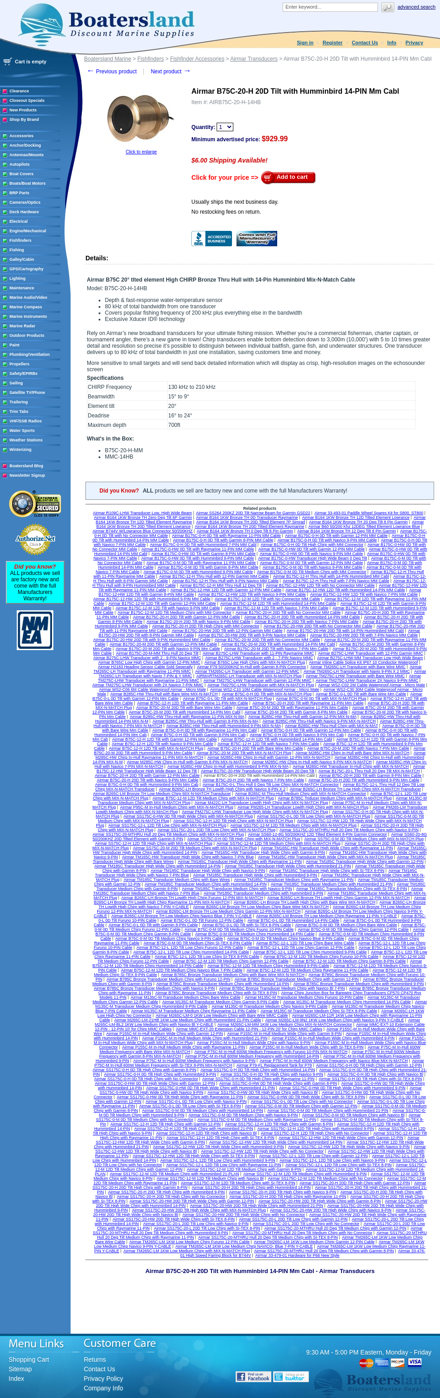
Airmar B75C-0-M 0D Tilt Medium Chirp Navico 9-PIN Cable (169, 938)
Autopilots (19, 164)
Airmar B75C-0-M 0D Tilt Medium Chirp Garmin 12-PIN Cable (353, 929)
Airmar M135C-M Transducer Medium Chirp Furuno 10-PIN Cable (304, 997)
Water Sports (22, 430)
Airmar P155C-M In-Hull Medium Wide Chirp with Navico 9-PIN (253, 1042)
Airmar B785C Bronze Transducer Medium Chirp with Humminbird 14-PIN (222, 983)
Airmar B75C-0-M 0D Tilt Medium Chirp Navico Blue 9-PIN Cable (285, 938)
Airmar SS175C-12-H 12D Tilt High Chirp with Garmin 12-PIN (165, 1124)
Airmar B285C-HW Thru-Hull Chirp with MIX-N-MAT (331, 725)
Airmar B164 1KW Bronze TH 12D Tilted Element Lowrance (355, 517)
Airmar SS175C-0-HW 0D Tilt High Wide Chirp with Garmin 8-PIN (278, 1083)
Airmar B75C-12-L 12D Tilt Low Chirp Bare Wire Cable (305, 943)
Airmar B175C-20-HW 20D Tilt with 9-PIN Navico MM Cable (252, 635)
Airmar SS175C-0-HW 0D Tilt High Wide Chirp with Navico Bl (263, 1092)
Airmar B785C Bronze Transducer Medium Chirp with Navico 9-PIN (154, 988)
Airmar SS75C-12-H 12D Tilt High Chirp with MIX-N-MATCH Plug (153, 843)
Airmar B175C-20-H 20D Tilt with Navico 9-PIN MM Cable (199, 621)
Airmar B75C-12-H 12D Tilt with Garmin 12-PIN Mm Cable (164, 739)
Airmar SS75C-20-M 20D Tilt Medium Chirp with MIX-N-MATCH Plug (195, 848)
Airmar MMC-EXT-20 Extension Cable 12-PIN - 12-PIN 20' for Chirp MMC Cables (249, 1029)
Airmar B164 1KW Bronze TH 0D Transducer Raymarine (247, 517)
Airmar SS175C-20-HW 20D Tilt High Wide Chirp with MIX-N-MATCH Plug (199, 1210)
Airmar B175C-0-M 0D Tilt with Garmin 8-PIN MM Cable (208, 567)
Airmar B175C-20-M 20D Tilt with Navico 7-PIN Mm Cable (276, 648)
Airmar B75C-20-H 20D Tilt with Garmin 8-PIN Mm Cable (370, 775)
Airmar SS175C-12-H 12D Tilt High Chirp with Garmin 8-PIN (279, 1124)
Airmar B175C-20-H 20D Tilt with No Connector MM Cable (288, 612)
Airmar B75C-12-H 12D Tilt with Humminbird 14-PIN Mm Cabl (276, 739)
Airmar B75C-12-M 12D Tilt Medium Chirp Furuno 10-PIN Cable (321, 956)
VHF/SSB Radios (25, 421)
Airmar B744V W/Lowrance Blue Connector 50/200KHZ (143, 531)
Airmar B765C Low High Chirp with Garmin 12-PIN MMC (149, 662)
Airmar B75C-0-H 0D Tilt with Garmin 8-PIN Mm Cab (198, 735)
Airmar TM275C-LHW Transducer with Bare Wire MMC (355, 676)
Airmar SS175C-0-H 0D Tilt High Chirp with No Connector (146, 1079)
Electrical (18, 221)
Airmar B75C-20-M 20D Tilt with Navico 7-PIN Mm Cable (359, 748)
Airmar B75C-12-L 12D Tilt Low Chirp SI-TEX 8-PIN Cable (207, 956)
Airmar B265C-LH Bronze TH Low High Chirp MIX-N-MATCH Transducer (355, 789)
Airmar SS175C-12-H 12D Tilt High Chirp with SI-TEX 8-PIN (220, 1137)
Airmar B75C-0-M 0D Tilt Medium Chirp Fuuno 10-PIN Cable (239, 929)
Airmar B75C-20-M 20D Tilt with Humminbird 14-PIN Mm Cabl (185, 712)
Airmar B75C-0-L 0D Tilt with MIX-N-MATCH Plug (227, 698)
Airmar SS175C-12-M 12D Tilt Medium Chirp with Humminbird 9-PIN (305, 1174)
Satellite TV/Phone (27, 392)
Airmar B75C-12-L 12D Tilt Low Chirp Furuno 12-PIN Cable (190, 947)
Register (333, 42)
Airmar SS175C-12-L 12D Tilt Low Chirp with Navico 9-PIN (332, 1160)
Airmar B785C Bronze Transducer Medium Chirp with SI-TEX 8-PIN (216, 993)
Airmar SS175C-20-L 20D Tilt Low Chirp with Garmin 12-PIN (293, 1219)
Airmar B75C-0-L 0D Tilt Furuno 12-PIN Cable (202, 920)
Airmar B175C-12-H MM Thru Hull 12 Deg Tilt (221, 585)
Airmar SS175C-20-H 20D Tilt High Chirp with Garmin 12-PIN (354, 1183)
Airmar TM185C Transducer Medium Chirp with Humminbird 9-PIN (263, 893)
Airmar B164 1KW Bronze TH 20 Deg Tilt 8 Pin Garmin (358, 522)
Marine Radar (22, 326)
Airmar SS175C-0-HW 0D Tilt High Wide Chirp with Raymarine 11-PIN (180, 1097)
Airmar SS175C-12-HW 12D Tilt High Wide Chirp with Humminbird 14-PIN (276, 1142)
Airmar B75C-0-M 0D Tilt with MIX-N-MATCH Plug (321, 698)
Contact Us (365, 42)
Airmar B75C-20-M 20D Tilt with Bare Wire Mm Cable (184, 707)
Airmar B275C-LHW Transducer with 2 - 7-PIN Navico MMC (259, 658)
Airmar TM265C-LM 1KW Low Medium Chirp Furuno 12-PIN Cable (189, 1242)
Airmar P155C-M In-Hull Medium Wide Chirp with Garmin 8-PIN (284, 1033)
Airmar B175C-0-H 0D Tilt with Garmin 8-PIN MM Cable (223, 540)
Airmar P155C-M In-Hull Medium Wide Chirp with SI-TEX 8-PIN (306, 1047)
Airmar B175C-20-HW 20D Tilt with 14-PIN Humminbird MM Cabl (345, 630)
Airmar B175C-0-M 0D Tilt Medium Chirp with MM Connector (311, 572)
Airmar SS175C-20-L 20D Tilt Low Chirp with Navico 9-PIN (195, 1223)
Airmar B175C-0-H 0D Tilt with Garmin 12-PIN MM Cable (336, 535)
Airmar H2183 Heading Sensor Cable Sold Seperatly (145, 667)
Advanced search (416, 7)
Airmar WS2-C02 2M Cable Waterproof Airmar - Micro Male (371, 685)
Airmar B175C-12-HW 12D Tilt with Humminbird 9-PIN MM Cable (151, 599)
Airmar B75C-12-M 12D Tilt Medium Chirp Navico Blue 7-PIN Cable (181, 970)
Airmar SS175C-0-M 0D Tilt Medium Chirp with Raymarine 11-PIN (257, 1119)
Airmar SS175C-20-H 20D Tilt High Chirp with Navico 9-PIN (282, 1192)
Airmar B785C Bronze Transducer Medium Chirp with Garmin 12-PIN (297, 979)
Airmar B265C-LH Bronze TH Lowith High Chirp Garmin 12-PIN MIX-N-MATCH (338, 897)
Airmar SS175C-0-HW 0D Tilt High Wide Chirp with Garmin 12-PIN (155, 1083)
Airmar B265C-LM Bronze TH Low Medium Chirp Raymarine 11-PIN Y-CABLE (326, 916)
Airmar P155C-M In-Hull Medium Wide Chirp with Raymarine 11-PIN (183, 1047)
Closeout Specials (27, 100)
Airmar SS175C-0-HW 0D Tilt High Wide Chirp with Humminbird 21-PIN (210, 1088)
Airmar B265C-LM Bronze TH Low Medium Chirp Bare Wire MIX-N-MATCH (261, 907)
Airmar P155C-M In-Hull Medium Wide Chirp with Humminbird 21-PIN (204, 1038)
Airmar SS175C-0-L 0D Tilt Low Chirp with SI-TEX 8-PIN (190, 1106)
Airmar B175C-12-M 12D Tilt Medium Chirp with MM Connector (175, 612)
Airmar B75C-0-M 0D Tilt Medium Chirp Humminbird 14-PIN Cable (254, 934)
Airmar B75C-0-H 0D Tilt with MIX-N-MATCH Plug (267, 694)
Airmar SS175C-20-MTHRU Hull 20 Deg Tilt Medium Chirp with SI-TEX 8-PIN (268, 1237)
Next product (171, 71)
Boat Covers (21, 174)
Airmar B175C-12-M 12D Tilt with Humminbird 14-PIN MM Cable (278, 603)
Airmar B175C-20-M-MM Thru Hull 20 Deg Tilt (157, 653)
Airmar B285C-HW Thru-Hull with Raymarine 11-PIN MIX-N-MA (187, 716)
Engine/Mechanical (27, 231)
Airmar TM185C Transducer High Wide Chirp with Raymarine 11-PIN (240, 861)
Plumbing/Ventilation (29, 354)
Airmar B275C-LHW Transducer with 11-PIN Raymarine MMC (258, 653)
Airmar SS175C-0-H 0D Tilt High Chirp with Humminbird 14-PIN (257, 1070)
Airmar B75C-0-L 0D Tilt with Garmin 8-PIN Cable (153, 925)
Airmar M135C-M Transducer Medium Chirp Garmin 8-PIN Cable (220, 1002)
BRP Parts (19, 193)
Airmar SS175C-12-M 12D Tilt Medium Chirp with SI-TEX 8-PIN (238, 1183)
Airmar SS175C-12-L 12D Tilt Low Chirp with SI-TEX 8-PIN (338, 1165)
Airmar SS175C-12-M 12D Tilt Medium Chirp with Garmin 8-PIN (244, 1169)
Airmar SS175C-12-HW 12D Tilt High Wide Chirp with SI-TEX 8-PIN (194, 1156)
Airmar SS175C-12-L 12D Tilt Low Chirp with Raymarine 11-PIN (223, 1165)
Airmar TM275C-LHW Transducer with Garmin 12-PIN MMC (257, 680)
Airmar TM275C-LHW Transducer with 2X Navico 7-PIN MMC (147, 685)
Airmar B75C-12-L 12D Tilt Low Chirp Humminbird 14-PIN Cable (191, 952)
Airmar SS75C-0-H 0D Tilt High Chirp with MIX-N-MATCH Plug (243, 839)
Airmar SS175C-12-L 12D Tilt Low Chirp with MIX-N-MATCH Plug (168, 825)
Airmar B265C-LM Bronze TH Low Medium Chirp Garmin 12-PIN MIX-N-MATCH (228, 911)
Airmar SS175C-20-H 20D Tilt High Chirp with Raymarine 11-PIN (287, 1196)
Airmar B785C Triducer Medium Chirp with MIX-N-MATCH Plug (335, 798)
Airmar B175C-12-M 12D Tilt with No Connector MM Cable (267, 599)
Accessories (21, 136)
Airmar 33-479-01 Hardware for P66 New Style (297, 1255)
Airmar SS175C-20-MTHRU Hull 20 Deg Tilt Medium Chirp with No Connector (302, 1232)
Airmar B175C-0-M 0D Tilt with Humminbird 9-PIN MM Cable (198, 572)
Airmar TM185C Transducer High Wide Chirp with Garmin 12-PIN (365, 861)
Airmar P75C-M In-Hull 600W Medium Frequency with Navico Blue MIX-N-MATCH (333, 1060)
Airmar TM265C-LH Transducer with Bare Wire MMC (357, 667)
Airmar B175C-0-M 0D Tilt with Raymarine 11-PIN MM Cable (201, 562)
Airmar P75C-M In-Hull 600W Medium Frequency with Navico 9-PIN (194, 1060)
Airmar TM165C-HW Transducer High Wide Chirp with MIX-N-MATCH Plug (325, 857)
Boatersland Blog (26, 466)
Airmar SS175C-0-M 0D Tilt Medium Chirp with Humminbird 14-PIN (202, 1110)
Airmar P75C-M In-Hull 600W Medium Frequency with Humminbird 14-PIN (252, 1056)
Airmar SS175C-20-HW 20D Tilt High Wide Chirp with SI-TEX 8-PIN (174, 1219)
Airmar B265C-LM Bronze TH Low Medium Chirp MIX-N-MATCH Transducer (162, 793)
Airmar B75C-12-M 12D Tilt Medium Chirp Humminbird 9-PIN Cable (268, 965)
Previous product (111, 71)
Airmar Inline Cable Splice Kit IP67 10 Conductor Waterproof (363, 662)
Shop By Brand (24, 119)
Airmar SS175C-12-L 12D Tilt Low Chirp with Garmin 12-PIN (313, 1156)
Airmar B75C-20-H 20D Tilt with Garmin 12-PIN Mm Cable (147, 775)
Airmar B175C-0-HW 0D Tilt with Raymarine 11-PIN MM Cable (198, 549)
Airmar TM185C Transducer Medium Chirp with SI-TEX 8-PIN (351, 888)
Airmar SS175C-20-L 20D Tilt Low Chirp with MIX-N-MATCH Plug (216, 830)
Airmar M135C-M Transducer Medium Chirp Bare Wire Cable (186, 997)
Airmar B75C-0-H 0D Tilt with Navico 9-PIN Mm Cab (297, 735)
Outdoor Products (26, 335)
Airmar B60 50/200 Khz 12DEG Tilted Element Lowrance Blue (364, 526)
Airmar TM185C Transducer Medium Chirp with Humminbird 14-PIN (205, 884)
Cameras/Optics (25, 202)
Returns (95, 1359)
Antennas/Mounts (26, 155)
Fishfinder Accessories (197, 59)
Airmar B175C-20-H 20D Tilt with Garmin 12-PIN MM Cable (186, 617)
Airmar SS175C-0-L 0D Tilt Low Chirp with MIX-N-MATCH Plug (313, 816)
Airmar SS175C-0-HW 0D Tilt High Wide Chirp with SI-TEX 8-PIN (306, 1097)
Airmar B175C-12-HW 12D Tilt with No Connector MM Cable (320, 585)
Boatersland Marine (107, 59)
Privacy (414, 42)
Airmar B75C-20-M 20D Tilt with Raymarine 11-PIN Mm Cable (292, 707)
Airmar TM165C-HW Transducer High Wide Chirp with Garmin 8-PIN (263, 852)
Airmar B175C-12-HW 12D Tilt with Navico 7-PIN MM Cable (364, 594)
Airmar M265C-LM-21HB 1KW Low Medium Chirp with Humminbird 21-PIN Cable (187, 1020)
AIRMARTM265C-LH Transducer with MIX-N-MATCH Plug (249, 676)
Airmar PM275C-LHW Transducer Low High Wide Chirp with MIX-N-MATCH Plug (255, 811)
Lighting (17, 278)
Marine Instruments (28, 316)
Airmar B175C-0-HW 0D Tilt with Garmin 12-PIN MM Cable (311, 549)
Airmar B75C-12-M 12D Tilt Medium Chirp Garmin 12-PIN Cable (231, 961)
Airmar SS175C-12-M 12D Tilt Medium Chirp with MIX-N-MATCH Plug (293, 825)
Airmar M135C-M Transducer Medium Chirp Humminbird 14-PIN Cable (347, 1002)
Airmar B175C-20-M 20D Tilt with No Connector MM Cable (267, 639)
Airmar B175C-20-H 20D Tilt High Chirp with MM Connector (206, 626)
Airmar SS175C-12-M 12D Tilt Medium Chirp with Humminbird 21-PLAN (174, 1174)
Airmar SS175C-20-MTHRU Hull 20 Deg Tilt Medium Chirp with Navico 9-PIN (348, 830)
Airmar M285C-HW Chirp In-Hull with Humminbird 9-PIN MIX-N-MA (228, 766)
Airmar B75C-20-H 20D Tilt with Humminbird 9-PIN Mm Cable (364, 780)
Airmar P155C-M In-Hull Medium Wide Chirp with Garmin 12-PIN (164, 1033)
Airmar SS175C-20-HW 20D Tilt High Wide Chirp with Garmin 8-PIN (319, 1201)
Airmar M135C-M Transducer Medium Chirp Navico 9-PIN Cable (269, 1006)
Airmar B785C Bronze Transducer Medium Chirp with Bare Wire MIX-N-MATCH (232, 974)
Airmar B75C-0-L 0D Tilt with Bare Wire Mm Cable (361, 694)
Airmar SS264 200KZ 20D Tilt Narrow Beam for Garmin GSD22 (253, 513)
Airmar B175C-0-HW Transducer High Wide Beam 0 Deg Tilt (312, 558)
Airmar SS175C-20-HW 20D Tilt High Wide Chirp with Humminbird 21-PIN (256, 1205)
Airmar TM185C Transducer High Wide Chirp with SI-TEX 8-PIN (327, 870)
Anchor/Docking (25, 145)
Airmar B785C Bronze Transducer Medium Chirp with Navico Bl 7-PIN (282, 988)
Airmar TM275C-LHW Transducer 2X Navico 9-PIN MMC (367, 680)
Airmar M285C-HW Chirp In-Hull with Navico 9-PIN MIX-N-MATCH (312, 762)
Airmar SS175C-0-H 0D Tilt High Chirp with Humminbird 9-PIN (160, 1074)
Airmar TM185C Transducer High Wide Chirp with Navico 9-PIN (208, 870)
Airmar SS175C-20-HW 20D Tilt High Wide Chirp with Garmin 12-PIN (191, 1201)
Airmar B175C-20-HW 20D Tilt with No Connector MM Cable (318, 626)
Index (16, 1378)
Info (391, 42)
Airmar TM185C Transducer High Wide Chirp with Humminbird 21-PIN (288, 866)
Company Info (103, 1388)
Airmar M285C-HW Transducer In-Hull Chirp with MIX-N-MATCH (351, 766)
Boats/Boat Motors (27, 183)
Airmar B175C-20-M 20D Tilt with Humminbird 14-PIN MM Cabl (278, 644)
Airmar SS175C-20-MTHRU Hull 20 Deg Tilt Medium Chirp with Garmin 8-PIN (324, 1251)
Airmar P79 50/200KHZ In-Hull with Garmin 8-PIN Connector (251, 667)
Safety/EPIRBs (23, 373)
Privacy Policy (103, 1378)
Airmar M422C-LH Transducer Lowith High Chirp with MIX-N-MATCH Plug (261, 802)
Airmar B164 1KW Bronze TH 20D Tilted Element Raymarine (249, 526)
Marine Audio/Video (28, 297)
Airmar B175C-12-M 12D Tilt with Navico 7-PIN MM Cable (276, 608)
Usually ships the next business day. (235, 202)
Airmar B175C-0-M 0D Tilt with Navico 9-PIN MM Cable (313, 567)
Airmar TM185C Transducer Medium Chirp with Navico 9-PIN (237, 888)
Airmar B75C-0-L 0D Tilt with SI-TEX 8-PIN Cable (246, 925)
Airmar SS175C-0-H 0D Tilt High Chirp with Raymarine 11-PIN (258, 1079)
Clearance (19, 91)
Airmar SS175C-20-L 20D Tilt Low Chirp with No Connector (306, 1223)
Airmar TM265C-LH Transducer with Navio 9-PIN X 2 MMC (356, 671)
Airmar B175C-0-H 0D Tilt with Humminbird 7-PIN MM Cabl (203, 544)
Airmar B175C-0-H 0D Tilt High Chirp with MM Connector (311, 544)
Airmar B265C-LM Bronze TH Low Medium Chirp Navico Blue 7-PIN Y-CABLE (181, 916)
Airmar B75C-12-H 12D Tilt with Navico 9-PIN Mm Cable (162, 744)
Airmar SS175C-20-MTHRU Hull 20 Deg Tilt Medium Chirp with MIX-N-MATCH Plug (168, 834)
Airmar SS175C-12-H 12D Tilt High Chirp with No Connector (315, 1133)
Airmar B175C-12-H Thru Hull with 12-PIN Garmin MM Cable (214, 576)
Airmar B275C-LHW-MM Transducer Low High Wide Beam (370, 658)
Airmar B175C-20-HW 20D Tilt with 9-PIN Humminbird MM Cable (151, 639)
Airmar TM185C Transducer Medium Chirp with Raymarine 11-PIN (294, 879)
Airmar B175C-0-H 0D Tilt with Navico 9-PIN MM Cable (327, 540)
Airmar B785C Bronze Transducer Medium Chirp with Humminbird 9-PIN (358, 983)
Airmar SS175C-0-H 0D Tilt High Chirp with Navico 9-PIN (271, 1074)
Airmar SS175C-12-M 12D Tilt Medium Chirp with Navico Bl (210, 1178)
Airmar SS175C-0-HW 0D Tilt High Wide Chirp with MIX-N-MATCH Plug (188, 816)
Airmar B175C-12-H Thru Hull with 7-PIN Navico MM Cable (336, 581)
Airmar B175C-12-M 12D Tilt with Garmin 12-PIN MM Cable (162, 603)
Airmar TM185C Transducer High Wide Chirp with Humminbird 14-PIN (158, 866)
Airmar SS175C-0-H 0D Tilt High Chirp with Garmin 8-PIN (144, 1070)
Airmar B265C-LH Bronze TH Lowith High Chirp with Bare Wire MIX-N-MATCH (304, 902)
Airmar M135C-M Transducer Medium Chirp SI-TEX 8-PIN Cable (318, 1011)
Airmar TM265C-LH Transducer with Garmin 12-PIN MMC (247, 671)
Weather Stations (26, 440)
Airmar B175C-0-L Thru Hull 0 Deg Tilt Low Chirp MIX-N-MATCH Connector (271, 784)
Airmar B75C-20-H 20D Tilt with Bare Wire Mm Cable (255, 748)
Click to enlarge (141, 151)
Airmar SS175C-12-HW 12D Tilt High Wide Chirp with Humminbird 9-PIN (218, 1146)
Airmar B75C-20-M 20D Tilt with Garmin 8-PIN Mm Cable (296, 712)
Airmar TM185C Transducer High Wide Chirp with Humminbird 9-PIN (255, 875)
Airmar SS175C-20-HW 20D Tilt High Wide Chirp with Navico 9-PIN (331, 1210)
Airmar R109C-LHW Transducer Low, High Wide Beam (142, 513)
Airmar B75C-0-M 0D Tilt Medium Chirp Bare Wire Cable (346, 925)
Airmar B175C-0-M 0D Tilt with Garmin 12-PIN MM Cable (311, 562)
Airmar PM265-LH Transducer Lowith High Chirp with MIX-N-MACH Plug (303, 807)
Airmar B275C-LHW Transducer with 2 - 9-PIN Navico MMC (147, 658)
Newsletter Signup (27, 475)
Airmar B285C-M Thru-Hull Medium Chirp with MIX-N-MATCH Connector (300, 793)
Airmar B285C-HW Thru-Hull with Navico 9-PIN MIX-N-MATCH (319, 721)
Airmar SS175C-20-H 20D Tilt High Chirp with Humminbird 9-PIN (166, 1192)
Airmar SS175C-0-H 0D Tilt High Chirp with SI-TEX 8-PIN (370, 1079)
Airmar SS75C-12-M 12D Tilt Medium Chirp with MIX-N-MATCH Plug (279, 843)
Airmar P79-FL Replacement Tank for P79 (274, 1065)
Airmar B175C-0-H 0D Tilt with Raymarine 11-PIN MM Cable (226, 535)
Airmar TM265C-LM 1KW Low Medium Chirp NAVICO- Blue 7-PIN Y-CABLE (244, 1246)
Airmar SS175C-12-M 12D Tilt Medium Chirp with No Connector (325, 1178)
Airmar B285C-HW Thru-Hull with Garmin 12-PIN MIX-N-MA (302, 716)
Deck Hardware (24, 212)
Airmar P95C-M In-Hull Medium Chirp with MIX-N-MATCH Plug (176, 807)
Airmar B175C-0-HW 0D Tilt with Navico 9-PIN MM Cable (311, 553)
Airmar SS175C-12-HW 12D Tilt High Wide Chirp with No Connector (262, 1151)
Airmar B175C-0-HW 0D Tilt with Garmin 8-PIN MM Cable (203, 553)
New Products (23, 110)
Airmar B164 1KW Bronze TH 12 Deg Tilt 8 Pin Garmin (346, 531)
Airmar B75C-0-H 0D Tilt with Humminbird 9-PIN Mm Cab (147, 784)
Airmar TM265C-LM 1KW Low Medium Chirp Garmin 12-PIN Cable (314, 1242)
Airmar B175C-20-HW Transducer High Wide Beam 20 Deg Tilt (257, 771)
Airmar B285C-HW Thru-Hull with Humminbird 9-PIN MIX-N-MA (223, 725)
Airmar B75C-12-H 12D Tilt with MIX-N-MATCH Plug (156, 748)
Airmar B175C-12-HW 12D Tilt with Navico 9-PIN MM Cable (252, 594)
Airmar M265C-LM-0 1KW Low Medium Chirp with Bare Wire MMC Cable (222, 1015)
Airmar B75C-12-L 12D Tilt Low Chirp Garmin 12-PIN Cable (301, 947)
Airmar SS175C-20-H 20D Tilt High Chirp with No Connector (171, 1196)
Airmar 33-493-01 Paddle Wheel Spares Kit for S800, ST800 (368, 513)
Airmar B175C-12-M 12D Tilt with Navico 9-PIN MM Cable (168, 608)
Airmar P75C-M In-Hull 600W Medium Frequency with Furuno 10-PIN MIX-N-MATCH (270, 1051)
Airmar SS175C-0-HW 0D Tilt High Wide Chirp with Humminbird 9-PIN (342, 1088)
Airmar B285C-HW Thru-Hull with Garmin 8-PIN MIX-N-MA (205, 721)
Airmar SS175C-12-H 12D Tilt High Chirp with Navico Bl (206, 1133)
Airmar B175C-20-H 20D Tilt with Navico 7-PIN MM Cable (307, 621)
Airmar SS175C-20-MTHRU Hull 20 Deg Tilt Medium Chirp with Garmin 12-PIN (336, 1228)
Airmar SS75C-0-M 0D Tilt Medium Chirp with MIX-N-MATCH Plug (364, 839)
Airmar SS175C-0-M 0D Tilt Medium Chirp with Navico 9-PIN (243, 1115)
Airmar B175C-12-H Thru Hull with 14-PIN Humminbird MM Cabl (331, 576)
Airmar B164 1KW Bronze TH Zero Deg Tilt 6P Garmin (143, 517)
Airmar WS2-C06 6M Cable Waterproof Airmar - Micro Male (152, 689)
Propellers (19, 364)
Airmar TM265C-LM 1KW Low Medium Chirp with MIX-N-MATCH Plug (186, 1251)
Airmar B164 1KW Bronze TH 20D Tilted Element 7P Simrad (250, 522)
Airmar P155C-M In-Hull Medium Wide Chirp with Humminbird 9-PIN (333, 1038)
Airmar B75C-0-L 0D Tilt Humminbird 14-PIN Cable (293, 920)
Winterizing (20, 449)
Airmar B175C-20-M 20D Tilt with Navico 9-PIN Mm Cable (168, 648)
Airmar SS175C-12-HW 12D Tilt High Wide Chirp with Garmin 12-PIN (341, 1137)
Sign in (305, 42)
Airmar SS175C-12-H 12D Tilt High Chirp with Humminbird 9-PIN (315, 1128)
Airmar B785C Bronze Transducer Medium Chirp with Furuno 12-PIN (169, 979)
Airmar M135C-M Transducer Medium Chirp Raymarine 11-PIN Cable (193, 1011)
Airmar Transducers (254, 59)
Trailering (18, 402)
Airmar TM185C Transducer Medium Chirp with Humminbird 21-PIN (332, 884)
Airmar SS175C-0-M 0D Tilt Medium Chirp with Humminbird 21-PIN (327, 1110)
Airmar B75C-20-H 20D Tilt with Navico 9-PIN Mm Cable (148, 780)
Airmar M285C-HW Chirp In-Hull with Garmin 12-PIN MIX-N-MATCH (269, 757)
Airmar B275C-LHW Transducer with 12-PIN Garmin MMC (370, 653)
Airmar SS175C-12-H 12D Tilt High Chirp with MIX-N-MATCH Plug (233, 821)
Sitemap (20, 1369)
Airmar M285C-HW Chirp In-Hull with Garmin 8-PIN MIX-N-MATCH (187, 762)
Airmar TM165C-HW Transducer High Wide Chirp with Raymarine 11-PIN (327, 848)
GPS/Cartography (26, 269)
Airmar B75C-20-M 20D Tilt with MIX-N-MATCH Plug (244, 753)
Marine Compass (25, 307)
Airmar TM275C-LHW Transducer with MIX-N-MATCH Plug (261, 685)
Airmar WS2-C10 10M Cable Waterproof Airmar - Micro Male (264, 689)
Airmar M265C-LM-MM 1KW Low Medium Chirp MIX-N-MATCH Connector (285, 1024)
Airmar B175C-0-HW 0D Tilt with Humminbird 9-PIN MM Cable (198, 558)
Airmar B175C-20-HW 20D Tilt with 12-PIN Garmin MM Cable (227, 630)
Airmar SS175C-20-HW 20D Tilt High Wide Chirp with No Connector (243, 1214)
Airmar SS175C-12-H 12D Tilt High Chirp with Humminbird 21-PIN (193, 1128)
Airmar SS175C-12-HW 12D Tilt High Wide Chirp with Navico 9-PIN (349, 1146)
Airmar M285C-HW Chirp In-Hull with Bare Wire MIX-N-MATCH (352, 753)
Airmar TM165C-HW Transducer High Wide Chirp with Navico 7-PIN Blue (188, 857)
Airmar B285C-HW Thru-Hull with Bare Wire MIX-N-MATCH (164, 694)
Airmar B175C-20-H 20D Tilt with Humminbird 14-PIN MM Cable (302, 617)
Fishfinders (20, 240)
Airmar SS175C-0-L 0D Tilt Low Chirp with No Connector (302, 1101)
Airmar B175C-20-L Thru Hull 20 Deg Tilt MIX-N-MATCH (369, 771)
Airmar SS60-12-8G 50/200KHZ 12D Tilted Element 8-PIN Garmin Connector (317, 834)
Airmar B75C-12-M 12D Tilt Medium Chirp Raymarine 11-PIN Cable (307, 970)
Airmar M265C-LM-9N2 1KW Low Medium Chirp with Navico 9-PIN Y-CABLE (334, 1020)
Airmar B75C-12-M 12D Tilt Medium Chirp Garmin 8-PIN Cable (349, 961)
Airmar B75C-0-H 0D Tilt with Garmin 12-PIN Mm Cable (311, 730)
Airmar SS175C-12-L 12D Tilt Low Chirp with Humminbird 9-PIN (218, 1160)
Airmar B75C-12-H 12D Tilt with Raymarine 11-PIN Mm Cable (192, 703)
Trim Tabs (18, 411)
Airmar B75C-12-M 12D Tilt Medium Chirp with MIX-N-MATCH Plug (213, 798)
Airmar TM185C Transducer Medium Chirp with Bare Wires (176, 879)
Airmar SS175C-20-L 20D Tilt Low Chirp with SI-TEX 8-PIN (207, 1228)
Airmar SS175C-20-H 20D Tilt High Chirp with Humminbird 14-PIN (251, 1187)
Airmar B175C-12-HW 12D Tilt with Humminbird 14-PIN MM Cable (345, 590)
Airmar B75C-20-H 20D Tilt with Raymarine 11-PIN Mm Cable (308, 703)
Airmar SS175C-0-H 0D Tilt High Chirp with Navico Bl (375, 1074)
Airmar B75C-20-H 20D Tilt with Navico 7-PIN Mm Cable (253, 780)
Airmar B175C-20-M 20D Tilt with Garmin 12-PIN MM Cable (163, 644)
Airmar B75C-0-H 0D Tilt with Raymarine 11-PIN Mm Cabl (204, 730)
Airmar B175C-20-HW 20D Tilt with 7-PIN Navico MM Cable (364, 635)
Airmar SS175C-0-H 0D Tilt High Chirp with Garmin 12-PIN (369, 1065)
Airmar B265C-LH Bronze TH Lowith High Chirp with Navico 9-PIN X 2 (222, 789)
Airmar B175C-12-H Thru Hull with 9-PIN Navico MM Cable (225, 581)
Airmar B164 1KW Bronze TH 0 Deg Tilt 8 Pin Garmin (245, 531)
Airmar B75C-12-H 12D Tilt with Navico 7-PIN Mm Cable (268, 744)
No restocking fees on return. (226, 212)
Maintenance (21, 288)
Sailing (16, 383)
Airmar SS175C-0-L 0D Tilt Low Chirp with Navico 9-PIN (196, 1101)
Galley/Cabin (21, 259)
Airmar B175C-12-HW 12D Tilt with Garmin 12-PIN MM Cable (225, 590)
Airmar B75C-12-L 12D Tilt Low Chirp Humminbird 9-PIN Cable (310, 952)
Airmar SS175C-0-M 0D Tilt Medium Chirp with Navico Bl (353, 1115)
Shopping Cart (29, 1359)
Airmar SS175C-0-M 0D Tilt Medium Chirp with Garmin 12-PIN (301, 1106)
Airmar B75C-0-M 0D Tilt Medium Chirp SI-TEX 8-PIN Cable (198, 943)
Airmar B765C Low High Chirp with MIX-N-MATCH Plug (254, 662)
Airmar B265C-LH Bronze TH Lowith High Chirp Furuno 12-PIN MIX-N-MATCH (192, 897)
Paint (14, 345)
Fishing (16, 250)
